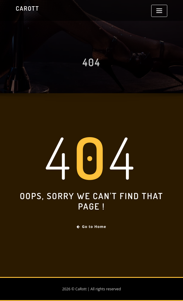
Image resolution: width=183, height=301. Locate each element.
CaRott (27, 8)
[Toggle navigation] (159, 11)
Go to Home (91, 226)
